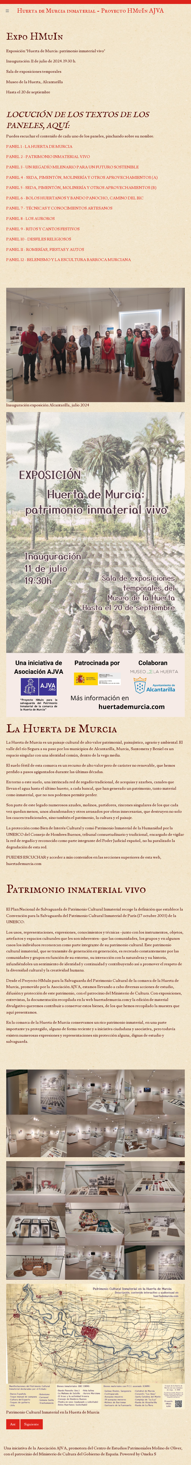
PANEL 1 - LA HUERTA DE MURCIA (39, 146)
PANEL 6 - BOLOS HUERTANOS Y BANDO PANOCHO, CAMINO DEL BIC (74, 198)
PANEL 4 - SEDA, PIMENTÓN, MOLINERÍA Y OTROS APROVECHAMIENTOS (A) (82, 177)
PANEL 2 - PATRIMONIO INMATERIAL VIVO (48, 156)
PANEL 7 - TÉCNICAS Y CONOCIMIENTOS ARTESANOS (59, 208)
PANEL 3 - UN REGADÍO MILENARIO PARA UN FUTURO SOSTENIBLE (72, 167)
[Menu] (7, 11)
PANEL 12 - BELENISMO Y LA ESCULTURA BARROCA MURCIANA (68, 259)
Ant (13, 1424)
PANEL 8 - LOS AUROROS (30, 218)
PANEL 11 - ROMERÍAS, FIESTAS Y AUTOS (45, 249)
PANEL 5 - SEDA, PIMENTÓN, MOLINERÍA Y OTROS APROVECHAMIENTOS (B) (81, 187)
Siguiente (31, 1424)
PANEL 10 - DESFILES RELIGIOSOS (38, 239)
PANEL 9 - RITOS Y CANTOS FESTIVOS (43, 229)
